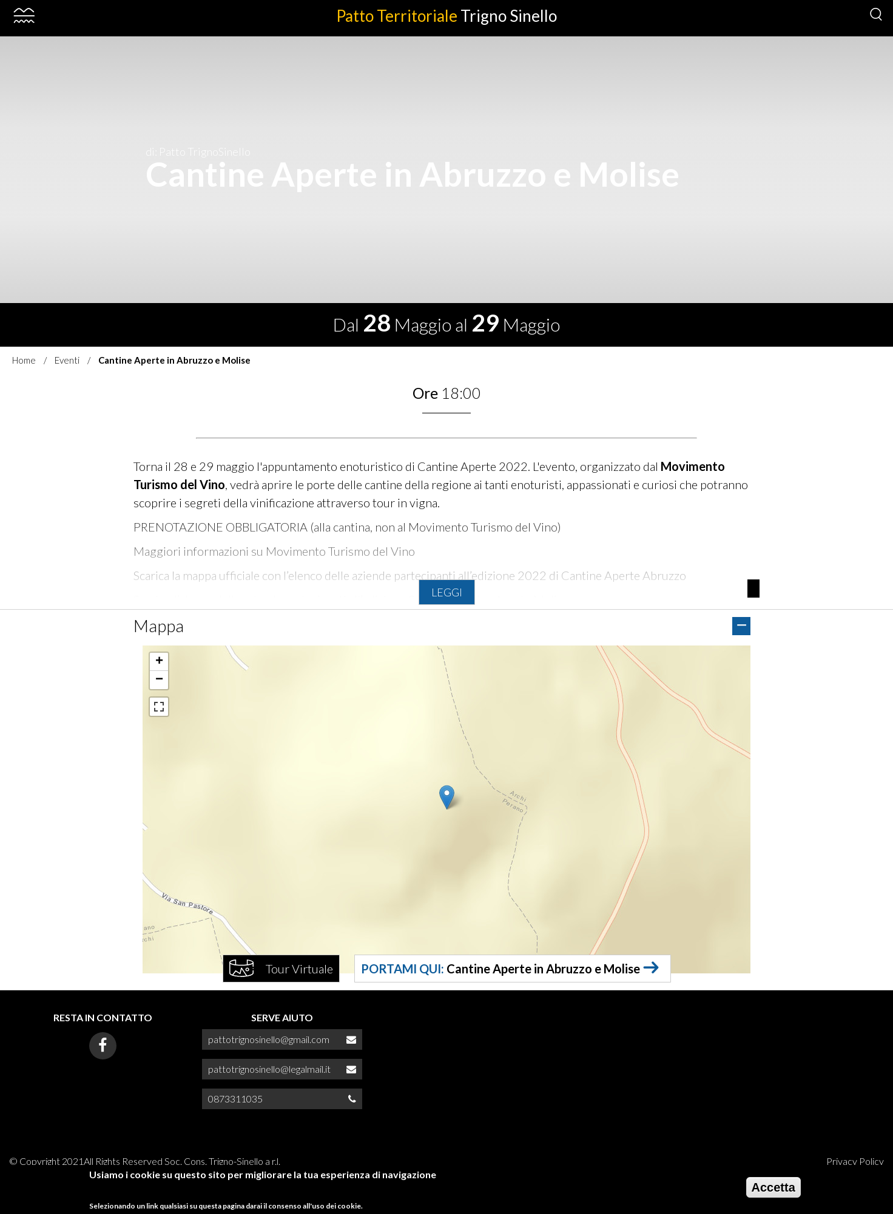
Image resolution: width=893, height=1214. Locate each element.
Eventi (67, 360)
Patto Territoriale (446, 15)
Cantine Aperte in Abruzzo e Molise (543, 968)
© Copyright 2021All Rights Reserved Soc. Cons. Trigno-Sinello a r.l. (144, 1161)
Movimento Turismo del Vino (340, 551)
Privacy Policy (855, 1161)
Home (24, 360)
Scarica (151, 575)
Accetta (773, 1187)
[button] (446, 797)
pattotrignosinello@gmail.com (268, 1039)
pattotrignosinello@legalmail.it (269, 1069)
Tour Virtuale (299, 968)
